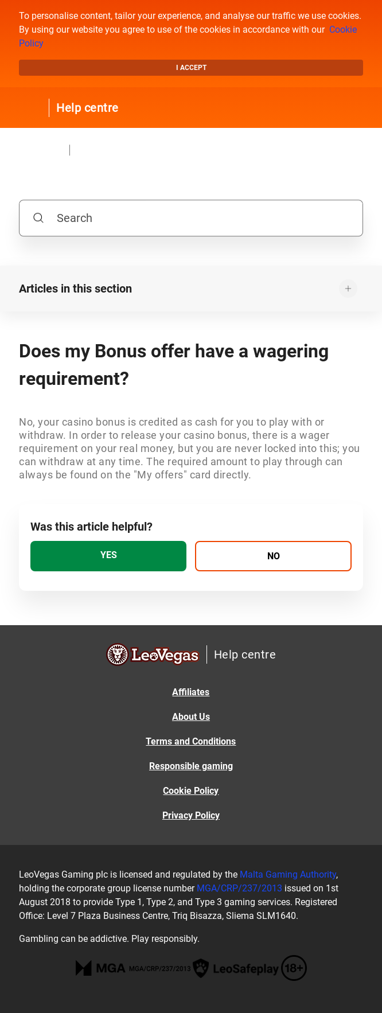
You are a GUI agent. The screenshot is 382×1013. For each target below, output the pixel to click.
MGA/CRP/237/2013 (239, 888)
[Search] (190, 218)
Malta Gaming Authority (288, 874)
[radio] (108, 556)
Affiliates (190, 692)
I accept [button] (191, 68)
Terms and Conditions (191, 741)
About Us (191, 716)
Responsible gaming (191, 766)
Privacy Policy (191, 815)
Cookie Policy (191, 790)
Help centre (87, 108)
